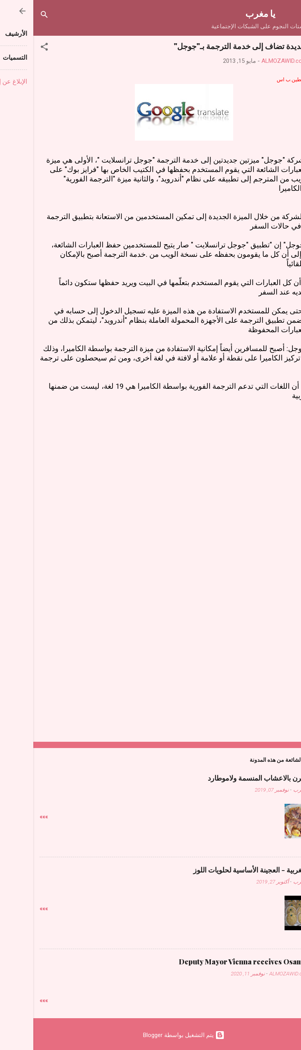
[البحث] (11, 16)
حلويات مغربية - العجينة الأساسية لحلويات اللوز (227, 869)
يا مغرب (227, 13)
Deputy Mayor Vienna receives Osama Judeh (220, 961)
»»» (10, 816)
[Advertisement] (150, 462)
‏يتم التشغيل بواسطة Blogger (150, 1035)
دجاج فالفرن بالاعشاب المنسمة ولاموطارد (234, 778)
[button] (11, 48)
